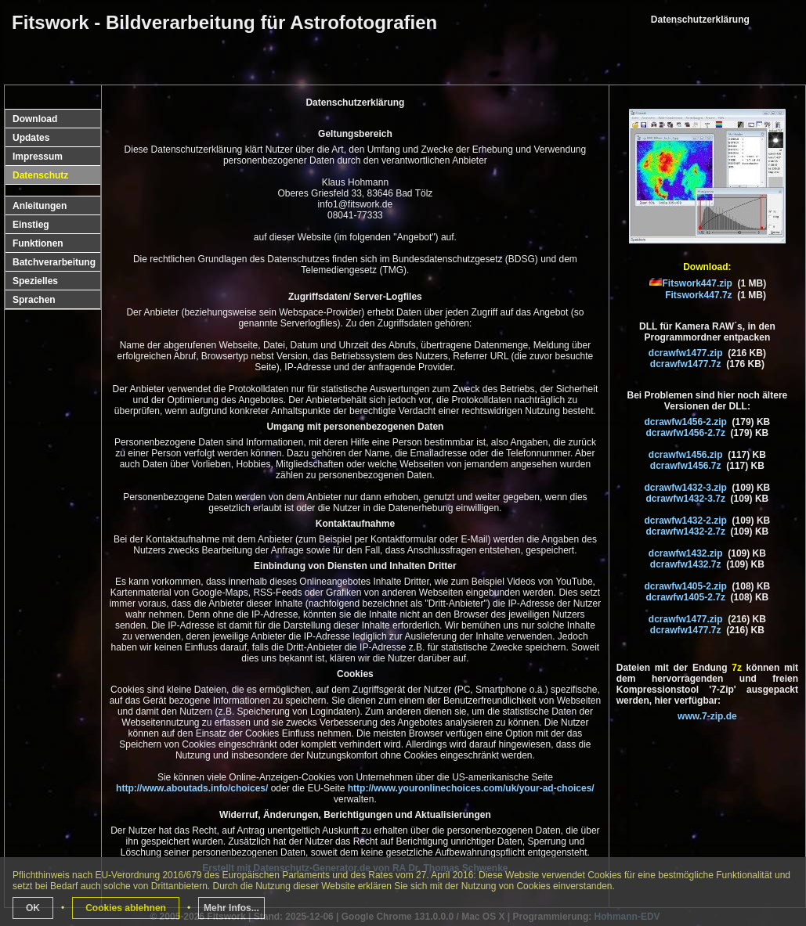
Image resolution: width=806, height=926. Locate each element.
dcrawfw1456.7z (685, 465)
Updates (31, 137)
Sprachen (34, 299)
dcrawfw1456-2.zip (686, 421)
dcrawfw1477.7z (685, 364)
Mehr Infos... (231, 908)
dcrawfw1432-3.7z (685, 498)
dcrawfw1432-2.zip (686, 520)
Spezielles (35, 281)
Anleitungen (40, 205)
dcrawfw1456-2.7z (685, 432)
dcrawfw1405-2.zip (686, 586)
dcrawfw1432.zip (686, 553)
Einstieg (31, 224)
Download (35, 118)
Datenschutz (40, 175)
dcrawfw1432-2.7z (685, 531)
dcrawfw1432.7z (685, 564)
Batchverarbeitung (54, 262)
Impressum (38, 156)
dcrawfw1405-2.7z (685, 597)
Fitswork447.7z (698, 295)
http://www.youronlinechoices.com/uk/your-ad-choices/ (471, 788)
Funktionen (38, 243)
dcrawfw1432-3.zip (686, 487)
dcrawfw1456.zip (686, 454)
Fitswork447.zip (697, 283)
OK (33, 908)
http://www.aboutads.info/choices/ (192, 788)
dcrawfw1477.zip (686, 353)
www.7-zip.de (707, 716)
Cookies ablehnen (125, 908)
